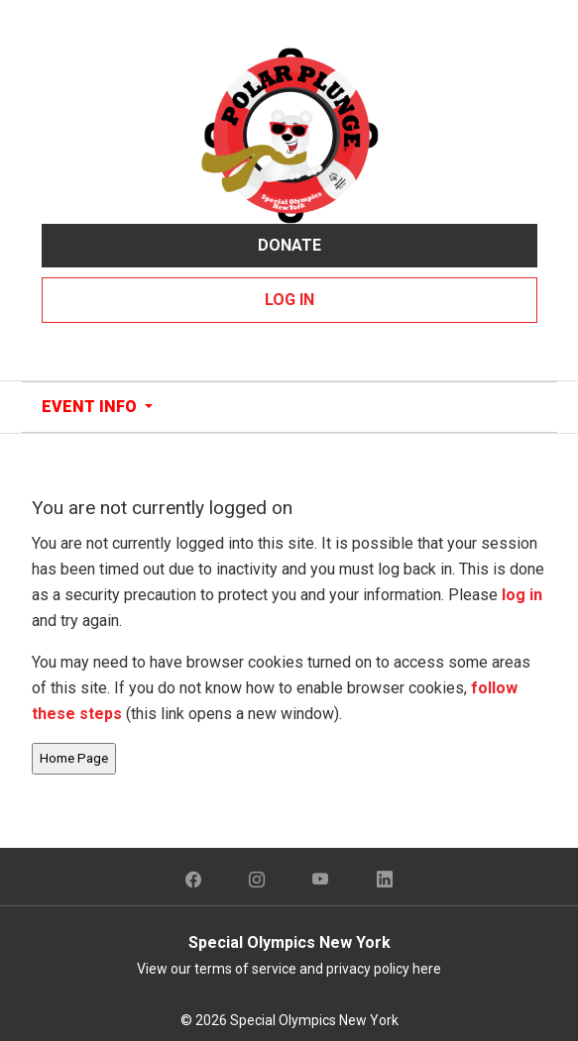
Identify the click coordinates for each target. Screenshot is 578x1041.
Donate (289, 245)
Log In (289, 299)
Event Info (91, 406)
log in (522, 594)
